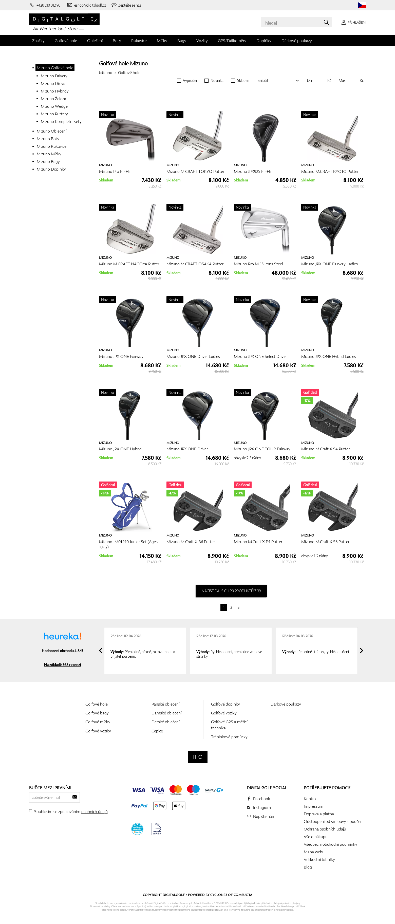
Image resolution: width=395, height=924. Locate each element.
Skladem (243, 81)
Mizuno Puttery (54, 114)
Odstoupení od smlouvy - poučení (333, 821)
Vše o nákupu (316, 836)
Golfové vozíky (98, 731)
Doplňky (263, 40)
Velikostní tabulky (319, 859)
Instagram (262, 807)
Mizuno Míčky (49, 154)
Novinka (217, 81)
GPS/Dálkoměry (232, 40)
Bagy (181, 40)
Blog (308, 867)
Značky (38, 40)
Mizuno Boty (48, 138)
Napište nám (264, 816)
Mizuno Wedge (54, 106)
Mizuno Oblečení (51, 131)
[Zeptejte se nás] (126, 5)
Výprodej (190, 81)
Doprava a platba (319, 814)
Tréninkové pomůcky (229, 737)
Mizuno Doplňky (51, 169)
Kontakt (311, 798)
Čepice (157, 731)
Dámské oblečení (166, 713)
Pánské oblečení (165, 704)
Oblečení (95, 40)
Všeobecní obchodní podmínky (330, 844)
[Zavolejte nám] (45, 5)
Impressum (313, 806)
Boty (117, 40)
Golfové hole (66, 40)
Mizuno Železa (53, 98)
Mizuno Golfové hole (55, 67)
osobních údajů (94, 811)
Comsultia (243, 894)
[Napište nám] (86, 5)
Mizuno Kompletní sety (61, 121)
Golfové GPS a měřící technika (229, 724)
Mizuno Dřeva (53, 83)
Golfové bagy (97, 713)
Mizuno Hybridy (55, 91)
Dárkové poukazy (296, 40)
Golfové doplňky (225, 704)
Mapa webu (314, 852)
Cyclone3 (218, 894)
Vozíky (202, 40)
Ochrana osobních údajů (325, 829)
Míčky (162, 40)
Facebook (261, 798)
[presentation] (100, 650)
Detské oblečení (165, 722)
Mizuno (139, 63)
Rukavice (139, 40)
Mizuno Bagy (48, 161)
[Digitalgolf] (198, 757)
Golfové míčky (97, 722)
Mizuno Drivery (54, 76)
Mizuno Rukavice (51, 146)
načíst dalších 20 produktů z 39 (231, 590)
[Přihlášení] (353, 22)
